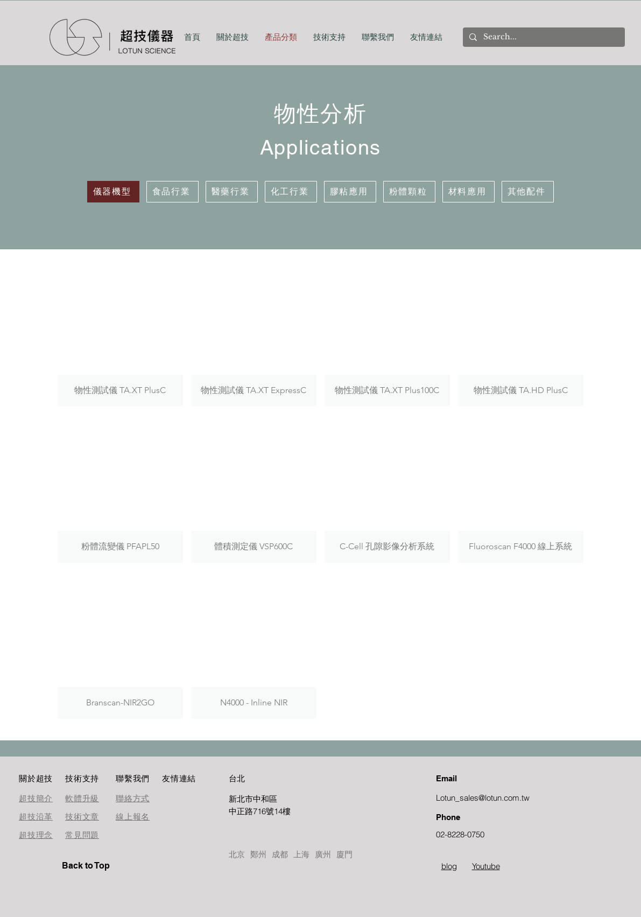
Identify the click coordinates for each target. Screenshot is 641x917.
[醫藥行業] (232, 191)
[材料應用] (468, 191)
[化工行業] (291, 191)
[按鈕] (267, 805)
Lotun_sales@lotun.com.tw (483, 798)
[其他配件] (528, 191)
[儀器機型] (113, 191)
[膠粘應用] (350, 191)
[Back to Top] (100, 866)
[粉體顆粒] (409, 191)
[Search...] (542, 37)
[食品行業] (172, 191)
